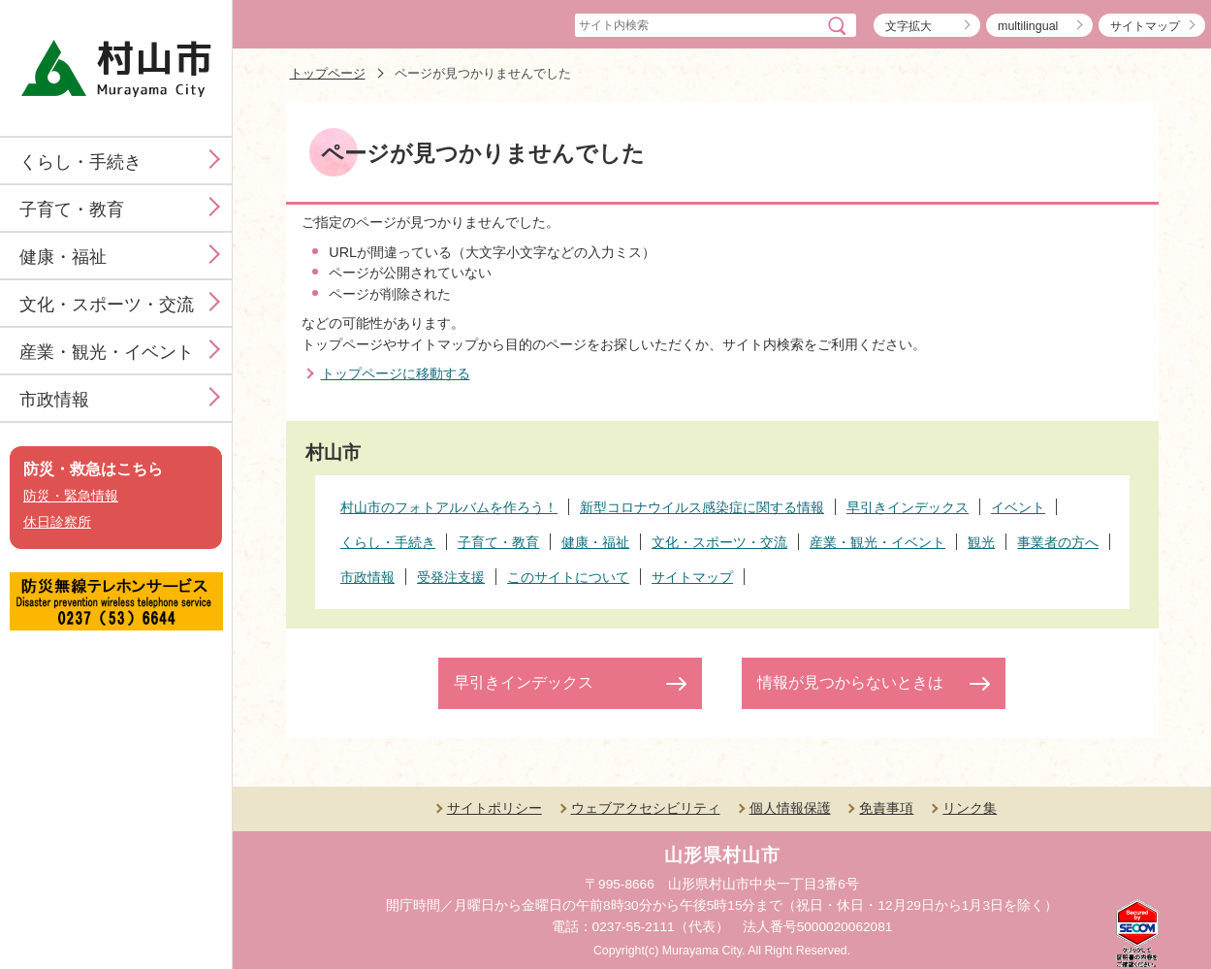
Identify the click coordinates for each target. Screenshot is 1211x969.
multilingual (1028, 26)
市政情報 (54, 399)
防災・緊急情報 (70, 496)
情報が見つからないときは (850, 682)
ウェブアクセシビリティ (645, 808)
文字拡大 (908, 26)
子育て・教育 (71, 209)
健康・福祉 (63, 257)
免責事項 (886, 808)
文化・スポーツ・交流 (106, 304)
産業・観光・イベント (106, 352)
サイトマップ (1145, 26)
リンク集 (969, 808)
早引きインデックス (523, 682)
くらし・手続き (80, 162)
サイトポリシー (494, 808)
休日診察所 (57, 522)
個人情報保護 (790, 808)
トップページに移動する (395, 373)
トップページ (328, 73)
